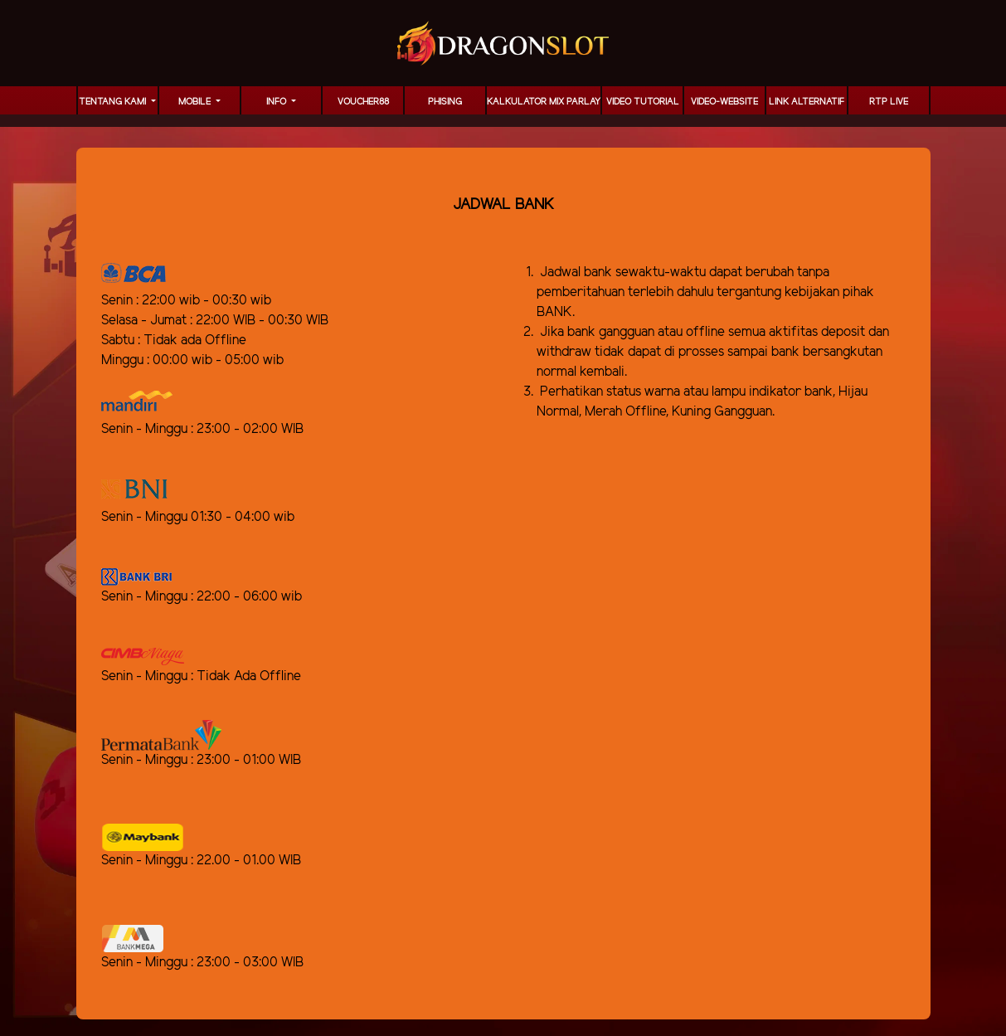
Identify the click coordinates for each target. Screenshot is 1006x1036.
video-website (724, 102)
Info (277, 102)
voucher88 (363, 102)
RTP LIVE (888, 102)
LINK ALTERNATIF (806, 102)
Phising (445, 102)
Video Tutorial (642, 102)
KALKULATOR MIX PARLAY (543, 102)
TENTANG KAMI (113, 102)
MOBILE (195, 102)
